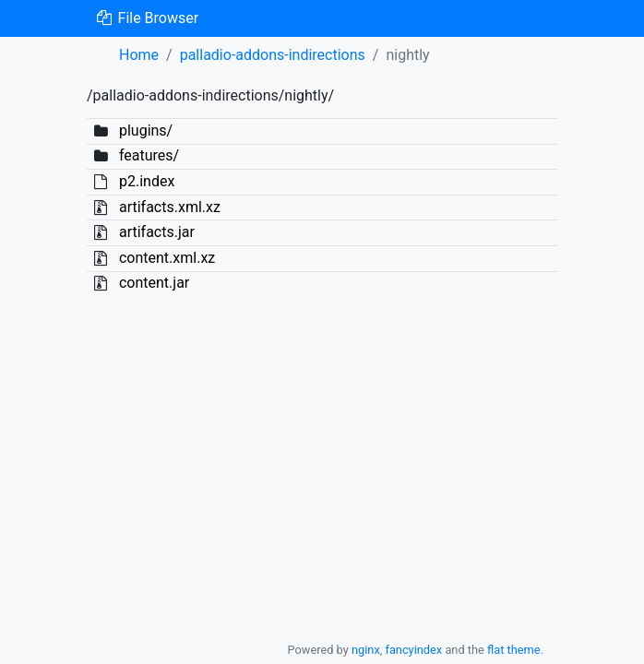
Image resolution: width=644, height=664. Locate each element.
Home (139, 55)
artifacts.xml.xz (170, 207)
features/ (149, 155)
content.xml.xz (167, 258)
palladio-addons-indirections (272, 55)
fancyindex (413, 650)
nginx (366, 650)
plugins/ (146, 130)
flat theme (514, 650)
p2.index (146, 181)
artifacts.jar (157, 232)
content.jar (154, 282)
